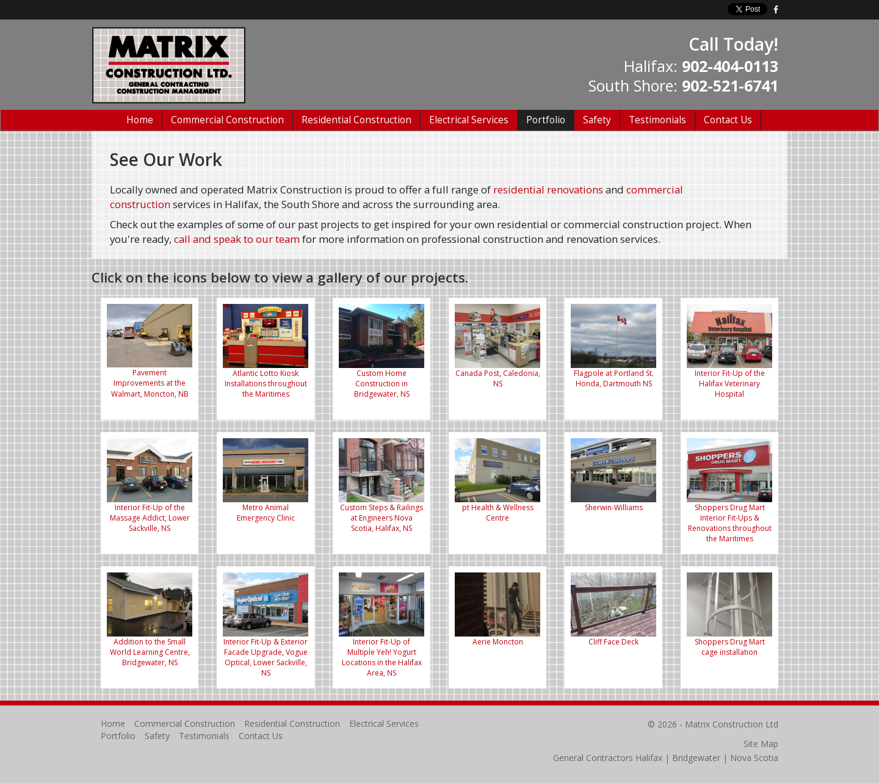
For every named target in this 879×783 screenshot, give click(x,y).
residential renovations (548, 189)
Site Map (760, 743)
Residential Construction (356, 120)
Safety (597, 120)
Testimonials (657, 120)
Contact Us (728, 120)
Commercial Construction (227, 120)
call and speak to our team (237, 239)
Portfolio (545, 120)
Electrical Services (468, 120)
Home (139, 120)
